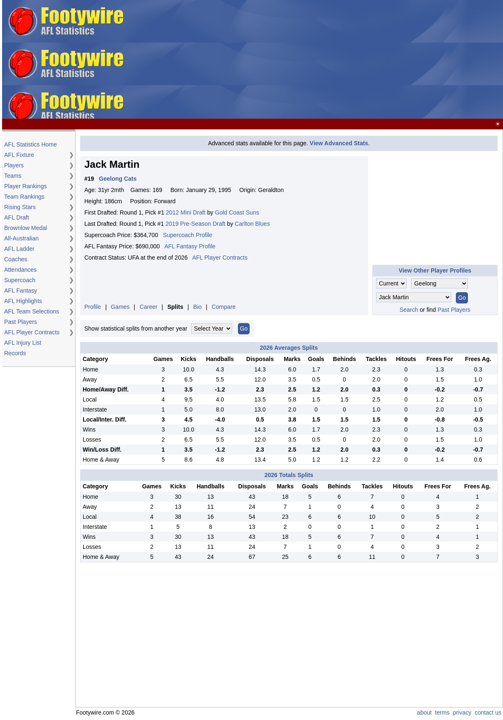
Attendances (20, 269)
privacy (462, 712)
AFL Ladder (19, 248)
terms (442, 712)
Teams (12, 175)
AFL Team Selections (31, 311)
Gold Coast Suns (237, 212)
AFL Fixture (19, 155)
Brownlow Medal (25, 228)
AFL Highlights (23, 301)
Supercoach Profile (187, 235)
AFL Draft (16, 217)
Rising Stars (19, 207)
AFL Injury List (22, 342)
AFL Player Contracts (32, 332)
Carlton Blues (252, 223)
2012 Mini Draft (185, 212)
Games (120, 306)
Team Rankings (24, 196)
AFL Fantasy (20, 290)
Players (14, 165)
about (424, 712)
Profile (92, 306)
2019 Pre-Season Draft (195, 223)
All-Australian (21, 238)
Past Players (20, 321)
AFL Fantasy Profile (189, 246)
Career (148, 306)
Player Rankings (25, 186)
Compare (224, 306)
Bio (197, 306)
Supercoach (19, 280)
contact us (488, 712)
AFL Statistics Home (30, 144)
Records (15, 353)
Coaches (15, 259)
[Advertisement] (324, 59)
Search (408, 309)
